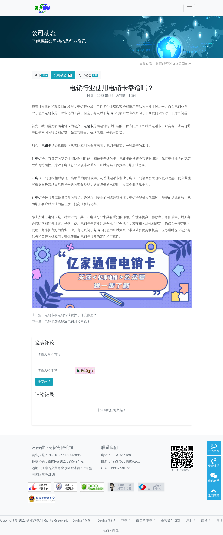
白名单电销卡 (146, 520)
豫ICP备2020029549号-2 (66, 461)
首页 (159, 64)
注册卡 (191, 520)
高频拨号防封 (170, 520)
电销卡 (49, 113)
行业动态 (88, 75)
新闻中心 (170, 64)
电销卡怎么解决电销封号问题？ (67, 321)
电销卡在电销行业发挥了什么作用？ (71, 315)
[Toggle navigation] (189, 8)
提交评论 (44, 381)
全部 (41, 75)
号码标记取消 (106, 520)
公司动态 (185, 64)
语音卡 (206, 520)
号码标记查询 (81, 520)
